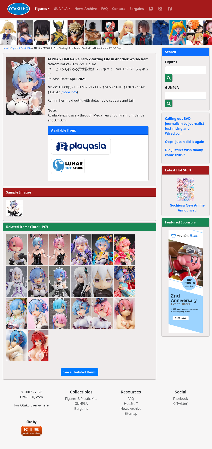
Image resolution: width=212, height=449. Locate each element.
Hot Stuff (131, 403)
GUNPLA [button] (61, 8)
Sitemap (130, 413)
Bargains (136, 8)
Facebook (180, 398)
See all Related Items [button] (79, 372)
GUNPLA (172, 87)
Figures (171, 62)
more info (69, 92)
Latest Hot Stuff (178, 170)
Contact (118, 8)
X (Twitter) (180, 403)
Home (5, 48)
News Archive (86, 8)
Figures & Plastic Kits (21, 48)
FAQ (104, 8)
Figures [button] (41, 8)
